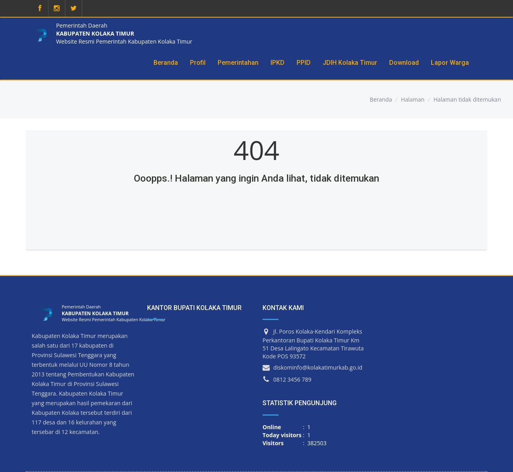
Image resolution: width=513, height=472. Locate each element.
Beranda (381, 99)
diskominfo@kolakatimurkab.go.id (318, 367)
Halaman (412, 99)
